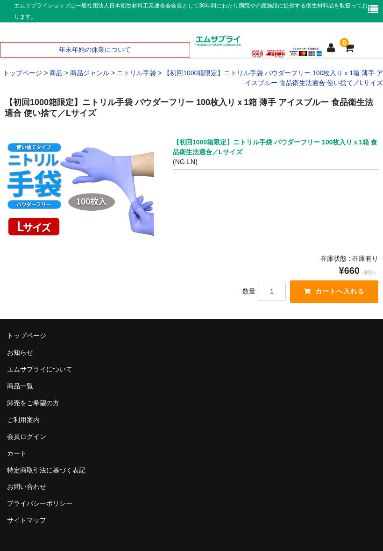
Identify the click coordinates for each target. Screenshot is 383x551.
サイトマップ (26, 520)
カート (17, 453)
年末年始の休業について (95, 49)
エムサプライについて (39, 369)
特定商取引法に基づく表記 (46, 470)
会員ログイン (26, 436)
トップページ (26, 335)
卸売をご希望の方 (33, 403)
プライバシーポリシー (39, 503)
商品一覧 (20, 386)
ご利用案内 (23, 419)
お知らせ (20, 352)
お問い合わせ (26, 486)
